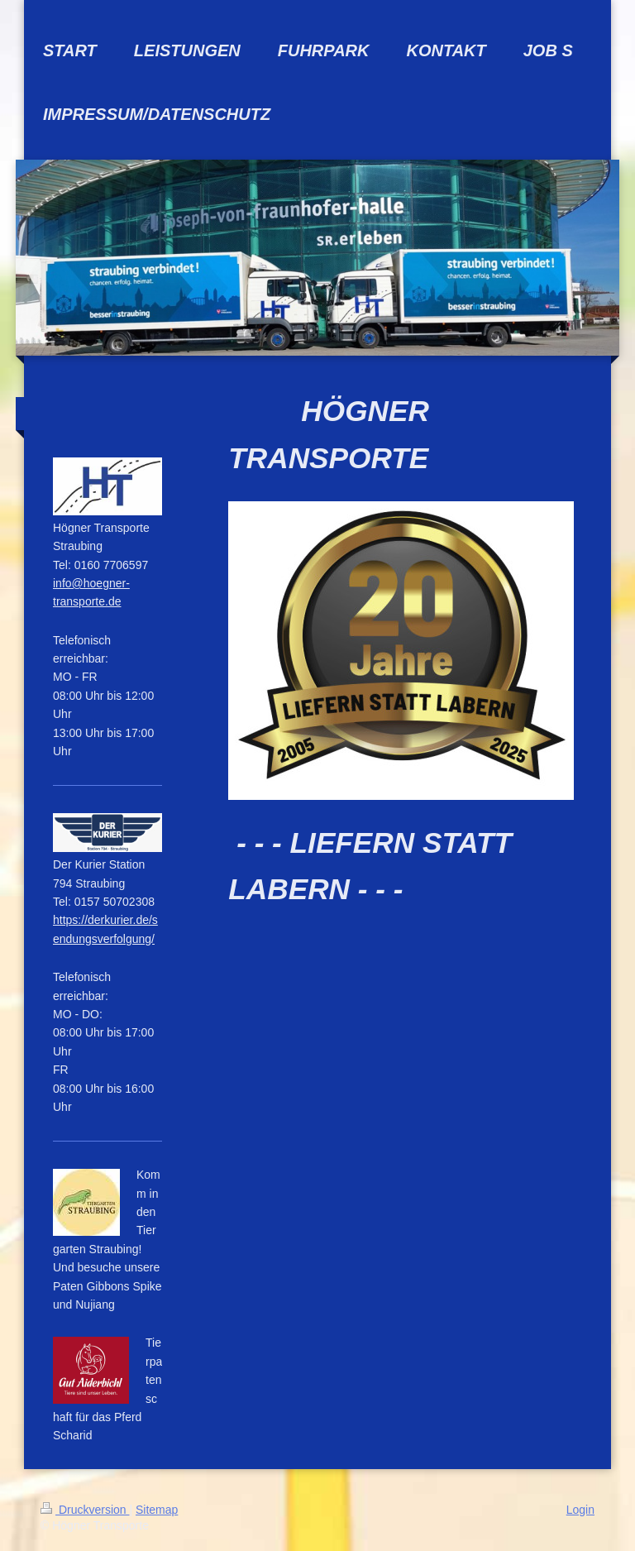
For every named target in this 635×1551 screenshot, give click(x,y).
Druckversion (85, 1509)
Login (580, 1509)
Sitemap (157, 1509)
